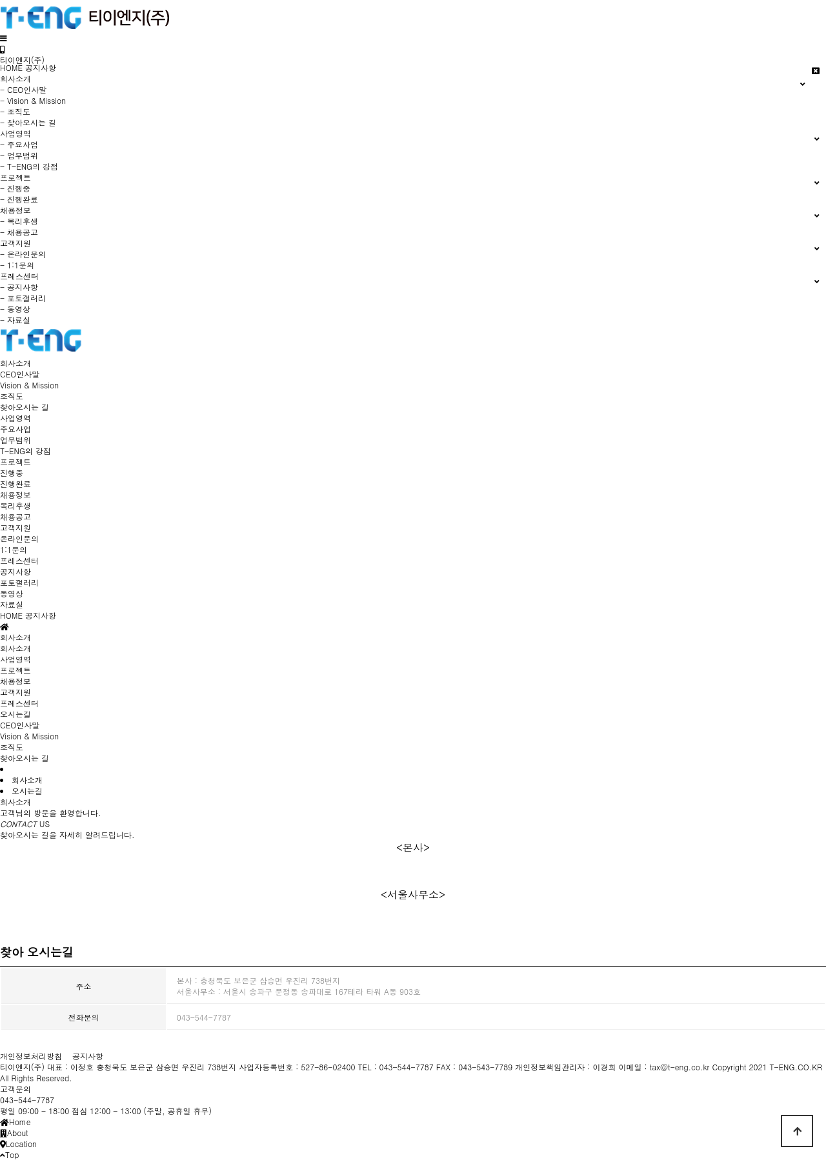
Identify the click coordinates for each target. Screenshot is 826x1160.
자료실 (11, 604)
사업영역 (15, 417)
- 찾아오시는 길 (28, 122)
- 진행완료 (19, 199)
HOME (11, 67)
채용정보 (15, 494)
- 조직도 (15, 111)
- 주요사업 (19, 144)
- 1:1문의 (17, 264)
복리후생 (15, 505)
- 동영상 (15, 308)
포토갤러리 (19, 582)
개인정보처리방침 (31, 1055)
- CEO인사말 (23, 89)
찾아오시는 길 (24, 406)
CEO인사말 (19, 373)
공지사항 (40, 67)
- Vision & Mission (33, 100)
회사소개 (15, 362)
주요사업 (15, 428)
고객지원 (15, 527)
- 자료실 (15, 319)
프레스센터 (19, 560)
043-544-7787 (27, 1099)
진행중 (11, 472)
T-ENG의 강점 (25, 450)
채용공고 (15, 516)
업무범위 (15, 439)
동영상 (11, 593)
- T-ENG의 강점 (29, 166)
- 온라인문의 (23, 253)
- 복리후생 (19, 220)
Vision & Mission (29, 384)
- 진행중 (15, 188)
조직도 (11, 395)
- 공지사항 (19, 286)
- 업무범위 (19, 155)
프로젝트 (15, 461)
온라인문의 (19, 538)
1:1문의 (13, 549)
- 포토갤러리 (23, 297)
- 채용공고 (19, 231)
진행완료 (15, 483)
